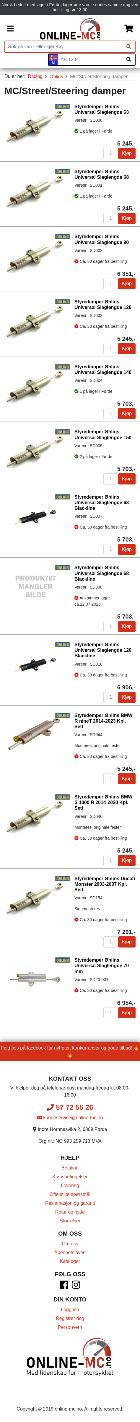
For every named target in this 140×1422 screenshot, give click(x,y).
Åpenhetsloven (70, 1252)
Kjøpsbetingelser (69, 1176)
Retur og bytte (70, 1211)
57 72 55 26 (70, 1107)
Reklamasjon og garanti (70, 1203)
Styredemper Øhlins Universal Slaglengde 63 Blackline (101, 502)
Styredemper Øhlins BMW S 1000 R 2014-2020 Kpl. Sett (103, 802)
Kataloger (70, 1261)
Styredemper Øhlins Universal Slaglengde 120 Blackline (102, 650)
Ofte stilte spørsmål (70, 1194)
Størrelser (70, 1220)
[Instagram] (76, 1286)
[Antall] (110, 153)
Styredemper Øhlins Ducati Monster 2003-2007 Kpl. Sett (104, 884)
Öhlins (56, 76)
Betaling (70, 1167)
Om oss (70, 1243)
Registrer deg (70, 1318)
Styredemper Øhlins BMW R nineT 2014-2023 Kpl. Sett (103, 721)
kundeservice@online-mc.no (70, 1117)
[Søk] (129, 46)
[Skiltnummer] (90, 59)
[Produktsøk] (64, 46)
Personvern (70, 1327)
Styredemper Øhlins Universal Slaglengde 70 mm (101, 966)
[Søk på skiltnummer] (129, 59)
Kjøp (127, 153)
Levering (70, 1185)
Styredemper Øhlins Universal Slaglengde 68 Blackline (101, 573)
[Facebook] (64, 1286)
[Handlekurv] (129, 29)
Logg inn (70, 1309)
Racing (35, 76)
